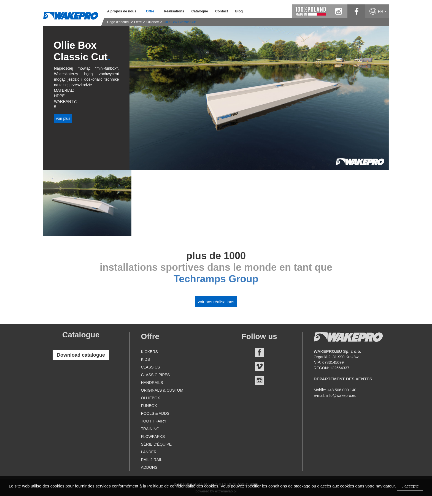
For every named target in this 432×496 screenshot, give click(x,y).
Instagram (259, 380)
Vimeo (259, 366)
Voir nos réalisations (216, 301)
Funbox (149, 405)
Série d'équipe (156, 444)
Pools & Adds (155, 413)
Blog (239, 11)
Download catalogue (81, 355)
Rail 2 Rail (151, 459)
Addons (149, 467)
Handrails (152, 382)
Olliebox (152, 22)
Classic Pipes (155, 375)
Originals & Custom (162, 390)
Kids (145, 359)
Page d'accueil (118, 22)
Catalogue (199, 11)
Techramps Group (216, 278)
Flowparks (153, 436)
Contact (221, 11)
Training (150, 429)
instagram (338, 11)
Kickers (149, 351)
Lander (148, 452)
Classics (150, 367)
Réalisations (174, 11)
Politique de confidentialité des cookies (182, 486)
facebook (356, 11)
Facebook (259, 352)
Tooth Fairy (153, 421)
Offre (138, 22)
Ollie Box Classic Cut (180, 22)
